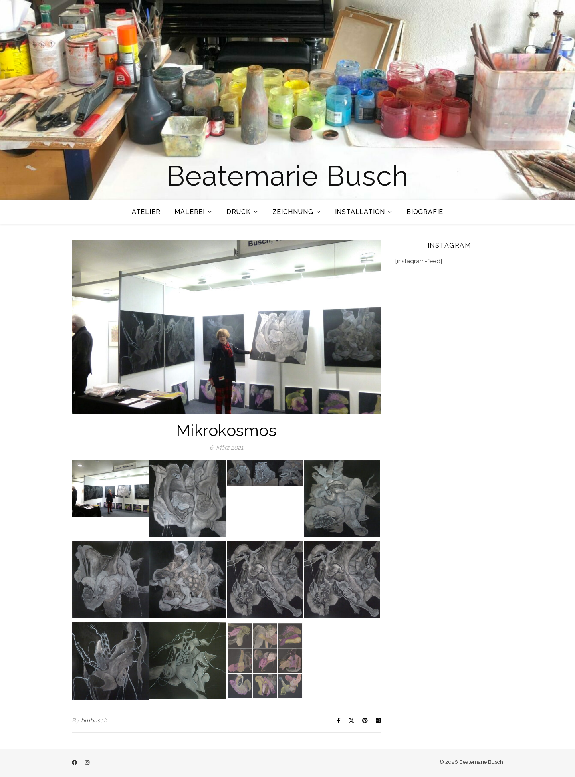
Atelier (146, 212)
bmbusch (94, 720)
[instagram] (87, 763)
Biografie (424, 212)
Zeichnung (292, 212)
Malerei (189, 212)
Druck (238, 212)
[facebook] (75, 763)
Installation (360, 212)
